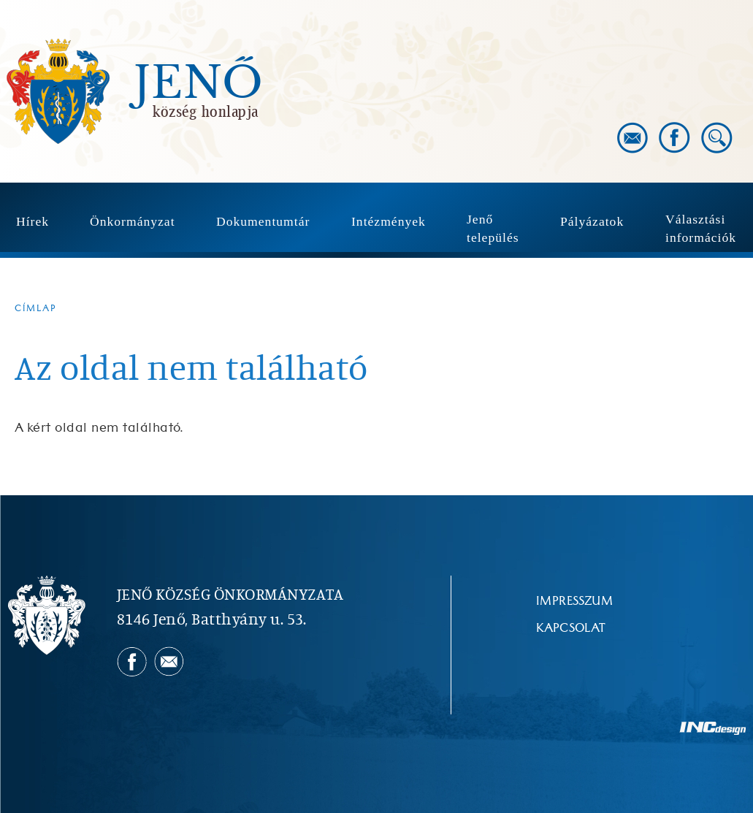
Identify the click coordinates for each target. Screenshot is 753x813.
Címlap (36, 308)
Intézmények (388, 221)
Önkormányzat (132, 221)
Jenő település (493, 228)
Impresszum (575, 601)
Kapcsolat (571, 628)
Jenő (199, 83)
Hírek (32, 221)
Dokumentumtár (263, 221)
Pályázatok (592, 221)
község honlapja (206, 111)
